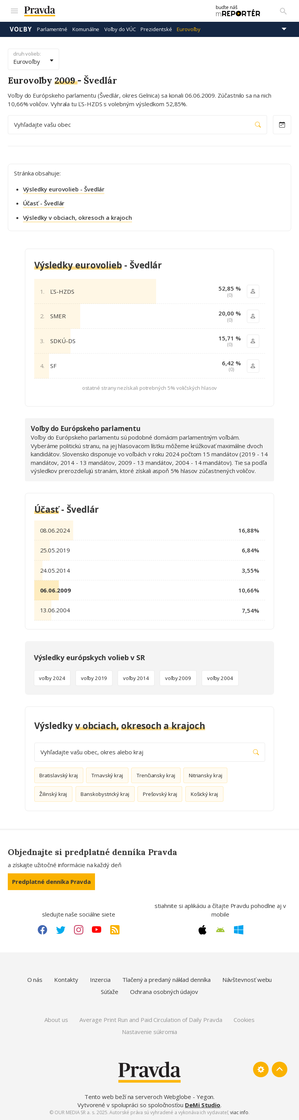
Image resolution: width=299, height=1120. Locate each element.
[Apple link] (202, 929)
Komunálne (85, 29)
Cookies (244, 1020)
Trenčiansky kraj (156, 775)
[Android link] (220, 929)
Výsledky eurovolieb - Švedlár (64, 189)
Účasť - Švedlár (44, 203)
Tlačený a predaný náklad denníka (166, 979)
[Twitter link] (60, 929)
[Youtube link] (96, 929)
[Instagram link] (78, 929)
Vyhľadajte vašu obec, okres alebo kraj (149, 752)
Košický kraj (204, 793)
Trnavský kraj (107, 775)
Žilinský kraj (53, 793)
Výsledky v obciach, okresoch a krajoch (77, 217)
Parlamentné (52, 29)
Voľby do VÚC (119, 29)
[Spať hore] (279, 1069)
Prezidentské (156, 29)
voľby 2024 (52, 678)
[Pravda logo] (113, 11)
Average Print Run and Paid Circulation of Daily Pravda (150, 1020)
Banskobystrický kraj (105, 793)
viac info (239, 1112)
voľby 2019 (94, 678)
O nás (35, 979)
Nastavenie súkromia (150, 1032)
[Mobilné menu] (14, 11)
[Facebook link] (42, 929)
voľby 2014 (136, 678)
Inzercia (100, 979)
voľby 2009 (178, 678)
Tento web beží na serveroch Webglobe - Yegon (149, 1097)
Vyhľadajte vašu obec (137, 125)
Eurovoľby (188, 29)
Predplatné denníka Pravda (51, 881)
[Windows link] (238, 929)
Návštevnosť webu (247, 979)
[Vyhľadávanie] (283, 11)
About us (56, 1020)
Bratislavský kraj (58, 775)
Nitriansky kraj (205, 775)
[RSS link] (115, 929)
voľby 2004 (220, 678)
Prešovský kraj (160, 793)
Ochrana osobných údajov (164, 992)
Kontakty (66, 979)
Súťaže (109, 992)
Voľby (21, 29)
